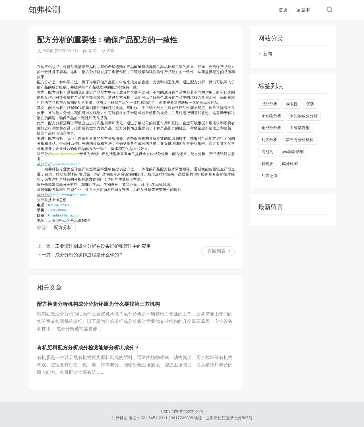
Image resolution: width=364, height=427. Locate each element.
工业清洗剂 (300, 127)
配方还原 (269, 175)
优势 (310, 104)
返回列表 (216, 251)
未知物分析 (271, 116)
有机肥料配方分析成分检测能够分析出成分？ (88, 347)
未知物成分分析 (304, 116)
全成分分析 (271, 127)
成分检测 (290, 163)
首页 (283, 9)
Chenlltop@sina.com (63, 215)
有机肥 (267, 163)
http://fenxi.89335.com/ (70, 195)
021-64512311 (58, 205)
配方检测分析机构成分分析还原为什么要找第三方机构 (98, 304)
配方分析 (63, 227)
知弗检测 (44, 9)
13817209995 (58, 210)
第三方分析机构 (300, 139)
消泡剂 (267, 151)
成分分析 (44, 164)
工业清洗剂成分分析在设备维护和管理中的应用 (103, 246)
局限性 (292, 104)
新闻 (93, 50)
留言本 (303, 9)
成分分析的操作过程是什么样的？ (89, 254)
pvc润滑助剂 (293, 151)
